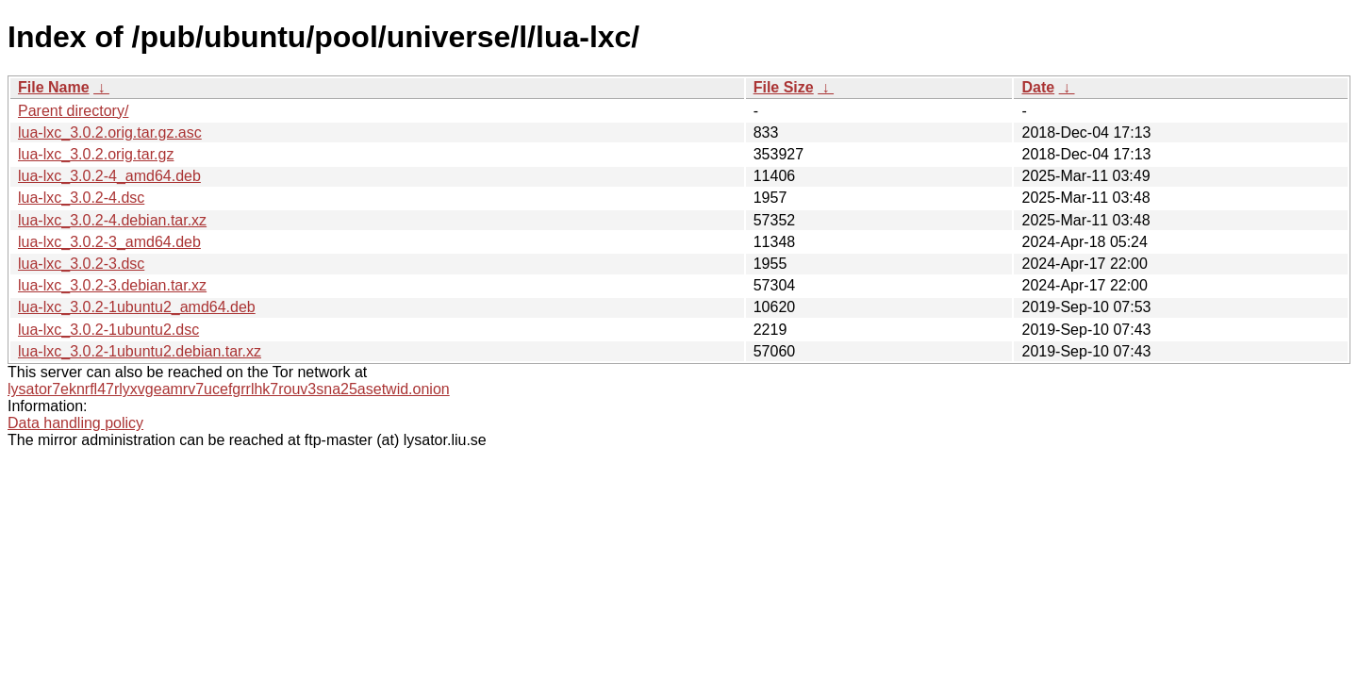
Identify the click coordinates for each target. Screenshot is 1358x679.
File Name (54, 87)
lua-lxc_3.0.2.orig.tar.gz (96, 154)
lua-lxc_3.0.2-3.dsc (81, 264)
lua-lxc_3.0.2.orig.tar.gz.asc (110, 132)
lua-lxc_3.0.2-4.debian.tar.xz (112, 220)
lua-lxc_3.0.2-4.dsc (81, 198)
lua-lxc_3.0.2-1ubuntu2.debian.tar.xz (139, 351)
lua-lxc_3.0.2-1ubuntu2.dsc (108, 330)
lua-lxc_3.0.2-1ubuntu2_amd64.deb (137, 307)
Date (1037, 87)
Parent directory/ (73, 111)
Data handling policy (75, 423)
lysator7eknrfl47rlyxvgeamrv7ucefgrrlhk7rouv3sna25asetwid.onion (229, 389)
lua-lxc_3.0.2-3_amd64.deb (109, 242)
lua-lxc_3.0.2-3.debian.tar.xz (112, 285)
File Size (784, 87)
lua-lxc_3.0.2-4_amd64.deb (109, 176)
